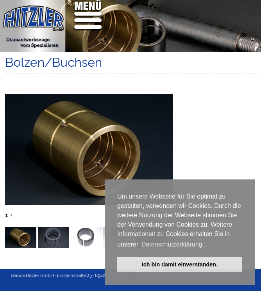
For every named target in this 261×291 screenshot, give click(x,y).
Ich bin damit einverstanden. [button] (180, 264)
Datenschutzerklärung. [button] (172, 244)
